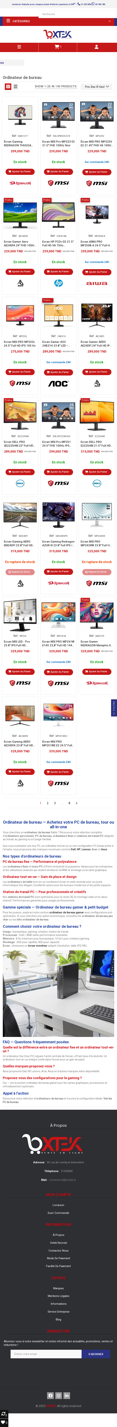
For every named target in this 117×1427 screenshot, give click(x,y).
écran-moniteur (37, 945)
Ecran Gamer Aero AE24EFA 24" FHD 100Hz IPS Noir (20, 243)
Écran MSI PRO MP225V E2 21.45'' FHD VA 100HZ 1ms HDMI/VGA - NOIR (97, 143)
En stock (20, 162)
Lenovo (86, 849)
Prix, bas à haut (97, 86)
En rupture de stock (20, 562)
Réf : (14, 135)
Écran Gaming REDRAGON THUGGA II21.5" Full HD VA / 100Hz (17, 143)
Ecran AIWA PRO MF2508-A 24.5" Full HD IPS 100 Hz (96, 243)
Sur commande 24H (97, 162)
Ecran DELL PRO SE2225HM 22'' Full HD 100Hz (18, 443)
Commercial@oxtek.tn (62, 1180)
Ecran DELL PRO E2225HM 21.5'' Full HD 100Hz (96, 443)
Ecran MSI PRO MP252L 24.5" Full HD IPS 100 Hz (20, 343)
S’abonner (95, 1354)
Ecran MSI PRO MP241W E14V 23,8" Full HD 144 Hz (58, 643)
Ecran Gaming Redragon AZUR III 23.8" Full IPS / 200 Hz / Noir (58, 543)
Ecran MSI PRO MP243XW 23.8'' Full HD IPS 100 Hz (96, 543)
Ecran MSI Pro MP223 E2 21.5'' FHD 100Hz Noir (58, 143)
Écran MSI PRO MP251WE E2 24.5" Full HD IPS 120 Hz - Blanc (57, 743)
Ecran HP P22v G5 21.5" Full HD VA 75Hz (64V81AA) (58, 243)
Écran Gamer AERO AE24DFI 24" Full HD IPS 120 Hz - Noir (96, 343)
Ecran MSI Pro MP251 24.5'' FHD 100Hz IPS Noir (56, 443)
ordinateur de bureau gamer (66, 912)
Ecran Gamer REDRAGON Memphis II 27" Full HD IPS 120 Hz (96, 643)
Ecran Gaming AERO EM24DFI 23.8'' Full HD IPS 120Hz (18, 543)
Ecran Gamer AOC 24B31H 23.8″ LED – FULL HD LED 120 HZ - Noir (56, 343)
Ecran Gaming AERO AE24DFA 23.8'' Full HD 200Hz (18, 743)
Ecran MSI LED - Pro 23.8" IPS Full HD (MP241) (17, 643)
